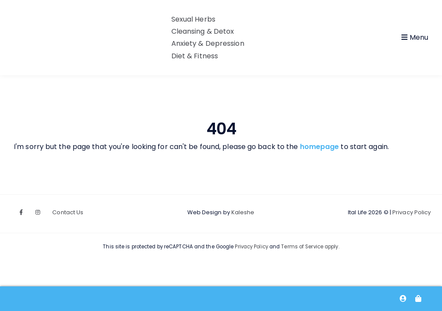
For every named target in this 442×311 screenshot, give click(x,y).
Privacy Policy (411, 212)
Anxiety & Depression (207, 43)
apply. (331, 246)
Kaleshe (243, 212)
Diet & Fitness (194, 56)
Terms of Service (302, 246)
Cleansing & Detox (202, 31)
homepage (319, 147)
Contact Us (67, 212)
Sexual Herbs (193, 19)
